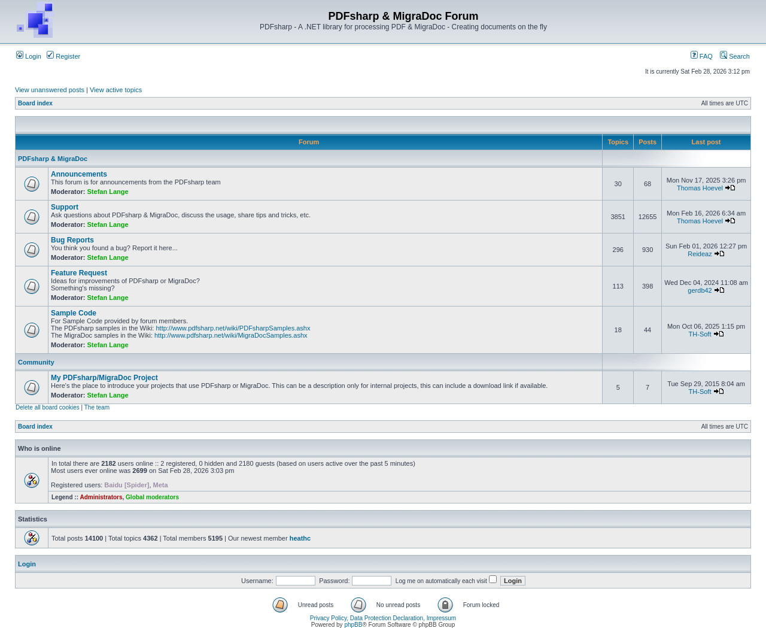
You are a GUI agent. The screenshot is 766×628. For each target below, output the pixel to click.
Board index (35, 103)
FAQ (702, 56)
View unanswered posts (49, 89)
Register (63, 56)
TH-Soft (700, 334)
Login (28, 56)
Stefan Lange (108, 191)
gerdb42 (700, 290)
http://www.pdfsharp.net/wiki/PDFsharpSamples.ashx (233, 328)
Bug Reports (72, 240)
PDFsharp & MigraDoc (52, 158)
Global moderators (152, 497)
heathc (300, 538)
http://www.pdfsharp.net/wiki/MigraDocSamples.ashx (231, 335)
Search (735, 56)
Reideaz (700, 253)
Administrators (101, 497)
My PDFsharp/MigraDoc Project (104, 378)
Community (36, 362)
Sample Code (73, 313)
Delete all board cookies (48, 407)
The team (97, 407)
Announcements (79, 174)
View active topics (116, 89)
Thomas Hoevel (700, 188)
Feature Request (79, 273)
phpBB (353, 624)
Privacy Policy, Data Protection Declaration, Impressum (383, 618)
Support (64, 207)
